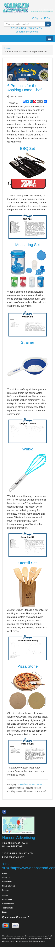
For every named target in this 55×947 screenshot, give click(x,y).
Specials (5, 890)
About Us (6, 878)
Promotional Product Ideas (29, 784)
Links (4, 912)
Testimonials (7, 908)
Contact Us (7, 882)
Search (5, 895)
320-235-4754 (18, 28)
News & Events (8, 886)
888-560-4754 (35, 28)
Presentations (8, 904)
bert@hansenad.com (27, 31)
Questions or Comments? (15, 917)
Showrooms (7, 900)
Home (7, 48)
